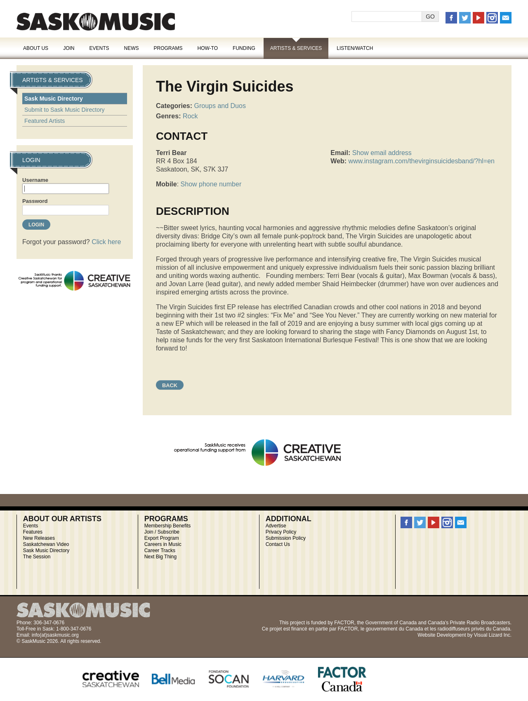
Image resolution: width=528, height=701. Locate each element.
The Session (37, 557)
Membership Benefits (167, 526)
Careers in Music (163, 544)
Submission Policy (286, 538)
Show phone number (211, 184)
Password (34, 201)
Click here (106, 241)
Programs (167, 48)
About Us (35, 48)
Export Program (161, 538)
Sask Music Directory (53, 98)
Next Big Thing (160, 557)
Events (99, 48)
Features (32, 532)
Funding (244, 48)
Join (68, 48)
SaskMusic (95, 21)
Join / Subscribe (161, 532)
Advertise (276, 526)
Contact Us (278, 544)
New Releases (39, 538)
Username (35, 180)
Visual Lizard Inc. (493, 635)
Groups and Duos (219, 105)
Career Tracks (159, 550)
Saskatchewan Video (46, 544)
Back (169, 385)
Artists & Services (296, 48)
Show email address (382, 152)
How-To (208, 48)
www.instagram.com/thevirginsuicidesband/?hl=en (422, 161)
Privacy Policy (281, 532)
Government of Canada (391, 623)
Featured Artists (44, 121)
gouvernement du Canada (394, 629)
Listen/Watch (355, 48)
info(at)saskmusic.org (55, 635)
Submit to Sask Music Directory (64, 109)
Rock (190, 116)
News (131, 48)
